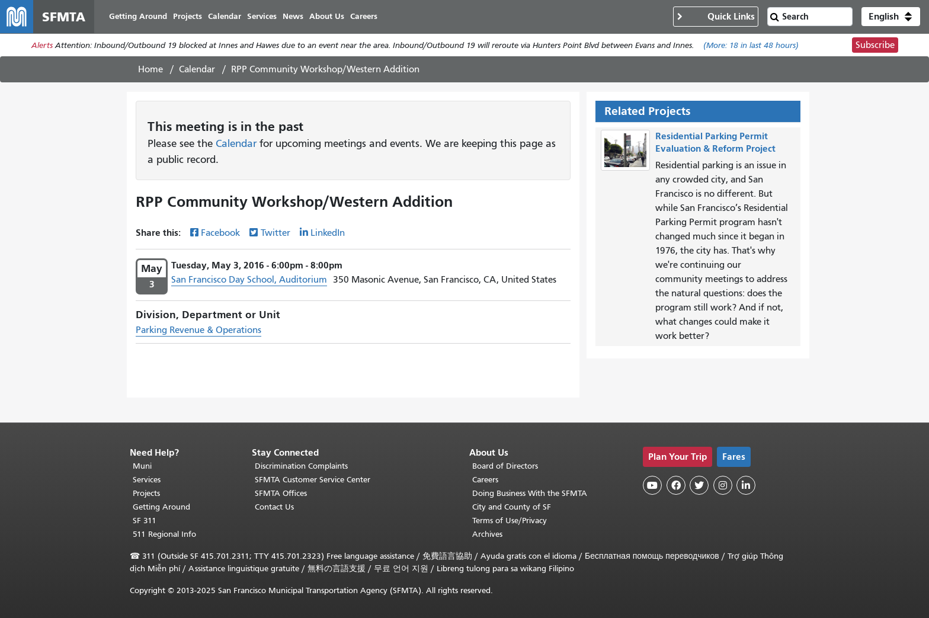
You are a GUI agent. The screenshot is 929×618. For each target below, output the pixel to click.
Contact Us (274, 507)
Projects (146, 493)
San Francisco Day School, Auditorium (249, 279)
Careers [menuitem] (363, 16)
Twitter (275, 233)
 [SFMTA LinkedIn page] (746, 485)
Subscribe (875, 45)
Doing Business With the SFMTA (529, 493)
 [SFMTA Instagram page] (723, 485)
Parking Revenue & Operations (198, 330)
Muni (142, 466)
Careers (485, 480)
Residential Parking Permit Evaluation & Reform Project (715, 142)
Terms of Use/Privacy (509, 520)
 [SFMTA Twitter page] (699, 485)
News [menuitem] (293, 16)
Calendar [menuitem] (224, 16)
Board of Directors (505, 466)
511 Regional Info (164, 534)
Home (150, 69)
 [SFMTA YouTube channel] (652, 485)
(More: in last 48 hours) (751, 45)
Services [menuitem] (262, 16)
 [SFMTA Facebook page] (676, 485)
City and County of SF (511, 507)
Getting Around (161, 507)
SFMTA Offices (281, 493)
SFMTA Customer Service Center (312, 480)
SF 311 (144, 520)
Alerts (42, 45)
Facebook (220, 233)
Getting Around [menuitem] (138, 16)
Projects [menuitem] (187, 16)
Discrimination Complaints (301, 466)
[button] (890, 16)
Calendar (197, 69)
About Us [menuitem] (326, 16)
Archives (487, 534)
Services (147, 480)
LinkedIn (327, 233)
